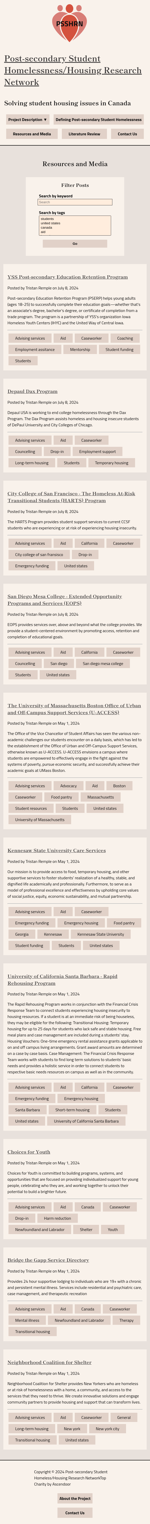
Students (23, 361)
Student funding (120, 349)
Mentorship (80, 349)
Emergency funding (32, 566)
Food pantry (61, 797)
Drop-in (57, 451)
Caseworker (91, 338)
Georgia (22, 934)
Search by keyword (55, 196)
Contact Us (127, 134)
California (89, 543)
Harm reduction (57, 1218)
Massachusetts (100, 797)
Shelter (86, 1229)
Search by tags (52, 212)
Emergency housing (81, 923)
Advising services (30, 338)
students (75, 219)
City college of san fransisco (39, 554)
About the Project (75, 1498)
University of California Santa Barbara (86, 1121)
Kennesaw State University (101, 934)
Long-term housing (31, 463)
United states (75, 566)
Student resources (31, 808)
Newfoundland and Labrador (39, 1229)
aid (75, 232)
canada (75, 228)
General (124, 1417)
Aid (63, 338)
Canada (87, 1207)
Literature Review (84, 134)
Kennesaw (53, 934)
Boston (119, 786)
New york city (107, 1429)
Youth (113, 1229)
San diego (59, 663)
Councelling (25, 451)
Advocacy (68, 786)
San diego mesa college (103, 663)
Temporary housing (111, 463)
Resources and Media (32, 134)
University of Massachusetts (39, 819)
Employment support (97, 451)
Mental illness (27, 1320)
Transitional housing (32, 1331)
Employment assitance (35, 349)
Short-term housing (72, 1110)
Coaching (125, 338)
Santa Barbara (27, 1110)
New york (72, 1429)
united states (75, 223)
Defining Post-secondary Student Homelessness (98, 119)
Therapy (126, 1320)
